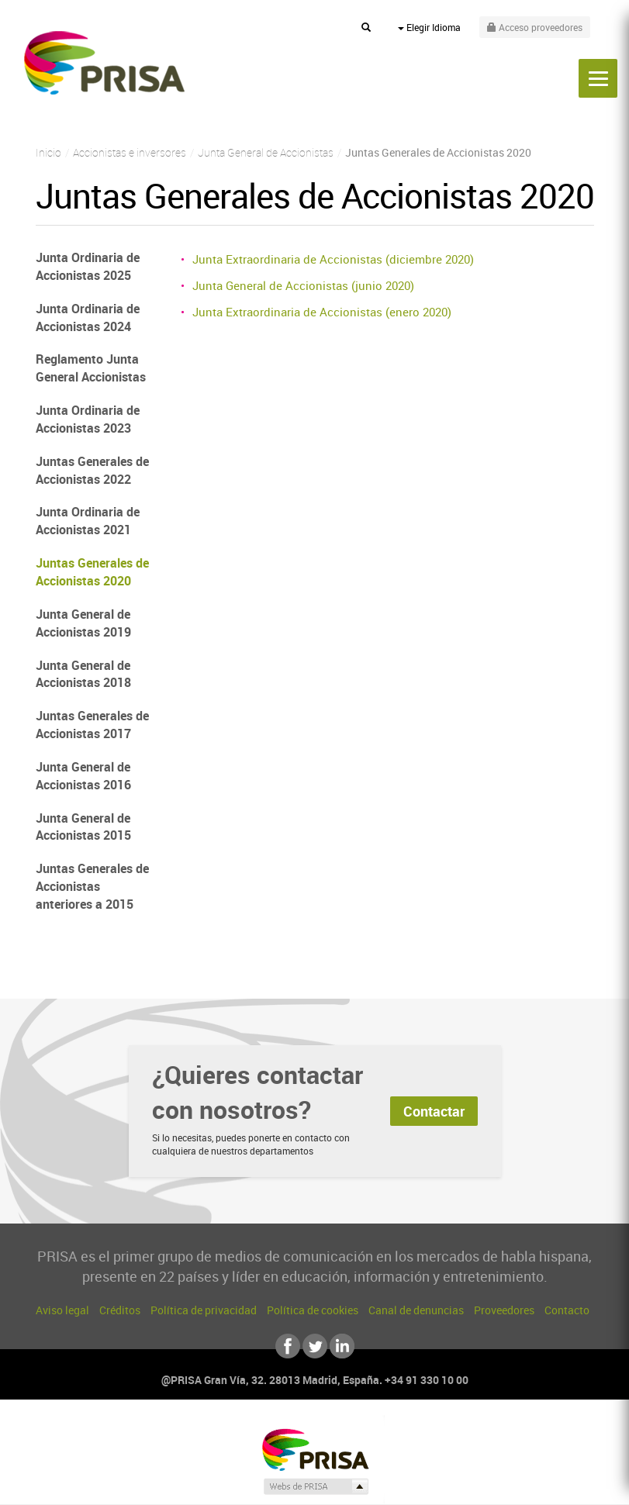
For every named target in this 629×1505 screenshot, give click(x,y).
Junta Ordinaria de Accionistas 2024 (88, 317)
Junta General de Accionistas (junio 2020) (303, 285)
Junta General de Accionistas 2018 (83, 674)
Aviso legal (62, 1310)
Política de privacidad (203, 1310)
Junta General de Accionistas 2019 (83, 623)
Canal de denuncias (416, 1310)
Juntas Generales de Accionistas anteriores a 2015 (92, 886)
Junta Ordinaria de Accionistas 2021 (88, 520)
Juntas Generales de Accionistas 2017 (92, 724)
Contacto (566, 1310)
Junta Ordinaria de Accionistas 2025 (88, 266)
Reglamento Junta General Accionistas (91, 367)
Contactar (434, 1111)
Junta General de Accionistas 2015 (83, 826)
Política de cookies (312, 1310)
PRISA (104, 63)
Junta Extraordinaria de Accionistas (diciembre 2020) (333, 259)
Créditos (119, 1310)
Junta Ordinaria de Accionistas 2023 (88, 419)
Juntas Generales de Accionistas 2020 (92, 571)
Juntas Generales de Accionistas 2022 (92, 470)
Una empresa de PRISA (315, 1449)
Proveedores (504, 1310)
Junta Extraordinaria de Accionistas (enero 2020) (321, 311)
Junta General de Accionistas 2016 (83, 775)
